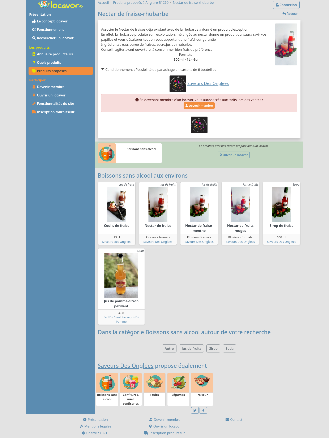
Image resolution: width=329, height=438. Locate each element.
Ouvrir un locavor (48, 95)
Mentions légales (95, 426)
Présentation (95, 419)
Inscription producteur (164, 433)
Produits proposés (49, 71)
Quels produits (46, 62)
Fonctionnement (48, 29)
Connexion (286, 5)
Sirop (213, 348)
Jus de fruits (191, 348)
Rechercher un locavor (53, 38)
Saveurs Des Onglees (116, 242)
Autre (169, 348)
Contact (233, 419)
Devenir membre (48, 86)
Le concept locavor (50, 21)
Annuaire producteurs (52, 54)
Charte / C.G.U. (95, 433)
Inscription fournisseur (53, 112)
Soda (230, 348)
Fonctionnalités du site (53, 103)
